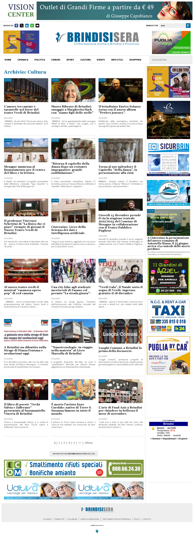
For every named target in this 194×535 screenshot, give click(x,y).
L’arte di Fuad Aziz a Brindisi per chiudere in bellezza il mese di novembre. (120, 411)
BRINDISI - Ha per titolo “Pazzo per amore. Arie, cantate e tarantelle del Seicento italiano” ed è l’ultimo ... (26, 124)
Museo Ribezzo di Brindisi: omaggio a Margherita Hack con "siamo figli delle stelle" (72, 110)
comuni (55, 59)
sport (70, 59)
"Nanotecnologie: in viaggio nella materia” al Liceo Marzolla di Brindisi (72, 350)
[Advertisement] (168, 397)
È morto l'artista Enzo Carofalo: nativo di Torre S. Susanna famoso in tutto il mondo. (71, 409)
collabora (72, 519)
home (8, 59)
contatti (147, 519)
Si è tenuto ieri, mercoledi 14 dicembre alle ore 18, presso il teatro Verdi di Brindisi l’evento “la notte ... (26, 244)
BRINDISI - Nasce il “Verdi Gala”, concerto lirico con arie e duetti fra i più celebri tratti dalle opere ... (121, 304)
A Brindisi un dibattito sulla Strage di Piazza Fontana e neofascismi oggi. (25, 350)
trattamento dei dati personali (116, 519)
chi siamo (47, 519)
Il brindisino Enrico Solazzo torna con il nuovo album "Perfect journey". (120, 110)
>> (80, 443)
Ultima (89, 443)
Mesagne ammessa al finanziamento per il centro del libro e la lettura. (24, 170)
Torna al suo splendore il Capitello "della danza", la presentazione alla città (118, 170)
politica (39, 59)
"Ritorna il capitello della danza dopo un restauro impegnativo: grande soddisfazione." (70, 168)
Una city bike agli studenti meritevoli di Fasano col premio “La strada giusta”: (71, 290)
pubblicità (59, 519)
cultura (85, 59)
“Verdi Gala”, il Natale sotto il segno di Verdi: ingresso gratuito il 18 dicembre (121, 290)
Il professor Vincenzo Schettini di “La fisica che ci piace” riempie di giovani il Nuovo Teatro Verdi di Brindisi (24, 227)
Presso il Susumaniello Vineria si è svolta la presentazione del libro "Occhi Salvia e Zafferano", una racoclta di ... (26, 425)
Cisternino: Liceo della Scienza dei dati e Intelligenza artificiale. (68, 230)
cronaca (22, 59)
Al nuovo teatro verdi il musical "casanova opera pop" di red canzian (22, 290)
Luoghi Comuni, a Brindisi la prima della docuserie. (120, 349)
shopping (135, 59)
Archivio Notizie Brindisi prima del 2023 (74, 453)
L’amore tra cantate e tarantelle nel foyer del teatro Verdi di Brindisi (22, 110)
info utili (117, 59)
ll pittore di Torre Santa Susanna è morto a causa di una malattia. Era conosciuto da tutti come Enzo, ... (73, 425)
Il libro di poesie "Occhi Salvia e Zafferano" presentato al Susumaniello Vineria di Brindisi (24, 409)
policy (136, 519)
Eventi (101, 59)
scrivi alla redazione (89, 519)
